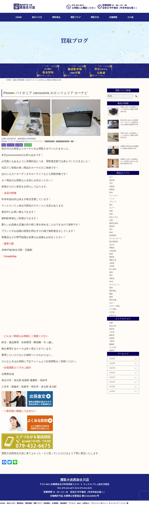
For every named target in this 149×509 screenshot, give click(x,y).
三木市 (111, 332)
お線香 (111, 263)
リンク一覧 (124, 503)
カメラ (111, 208)
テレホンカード (115, 238)
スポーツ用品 (114, 306)
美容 (111, 288)
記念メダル (113, 217)
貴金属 (111, 180)
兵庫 (111, 323)
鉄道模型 (112, 235)
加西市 (111, 350)
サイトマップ (113, 503)
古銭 (111, 220)
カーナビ (10, 145)
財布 (111, 192)
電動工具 (112, 260)
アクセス (72, 503)
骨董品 (111, 248)
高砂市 (111, 329)
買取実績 (28, 503)
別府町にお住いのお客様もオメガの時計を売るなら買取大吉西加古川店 (129, 161)
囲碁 (111, 294)
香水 (111, 275)
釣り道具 (112, 269)
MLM (111, 281)
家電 (111, 254)
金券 (111, 232)
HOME (19, 17)
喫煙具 (111, 257)
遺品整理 (63, 503)
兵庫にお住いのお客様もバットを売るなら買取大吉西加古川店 (129, 135)
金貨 (111, 214)
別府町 (111, 338)
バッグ (111, 198)
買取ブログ (75, 17)
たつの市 (112, 347)
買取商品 (56, 17)
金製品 (111, 186)
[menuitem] (19, 17)
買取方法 (95, 17)
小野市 (111, 341)
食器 (111, 211)
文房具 (111, 266)
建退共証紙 (113, 223)
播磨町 (111, 344)
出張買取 (55, 503)
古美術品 (112, 251)
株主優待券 (113, 241)
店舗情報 (113, 17)
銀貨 (111, 297)
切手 (111, 229)
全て (3, 145)
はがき (111, 244)
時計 (111, 205)
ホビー (111, 303)
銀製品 (111, 189)
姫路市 (111, 335)
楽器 (111, 272)
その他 (130, 17)
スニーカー (113, 195)
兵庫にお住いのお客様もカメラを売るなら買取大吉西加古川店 (129, 109)
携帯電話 (112, 291)
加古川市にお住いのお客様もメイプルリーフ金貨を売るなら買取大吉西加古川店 (129, 122)
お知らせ (112, 315)
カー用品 (19, 145)
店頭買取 (46, 503)
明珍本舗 (112, 300)
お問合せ (85, 503)
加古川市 (28, 145)
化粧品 (111, 278)
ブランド (112, 202)
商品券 (111, 226)
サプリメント (114, 284)
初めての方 (37, 17)
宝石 (111, 183)
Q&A (79, 503)
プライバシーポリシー (99, 503)
